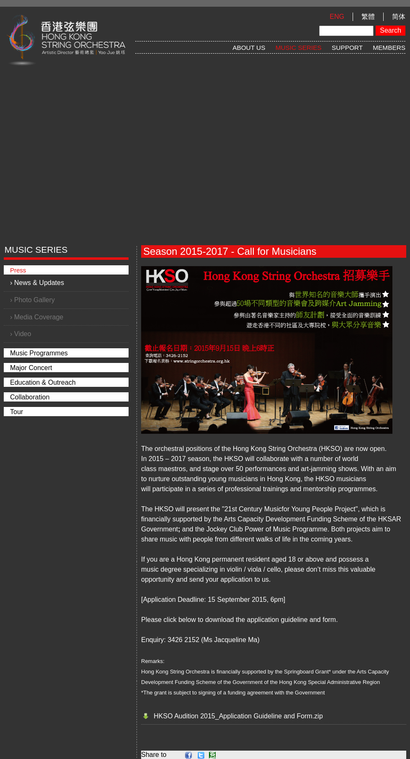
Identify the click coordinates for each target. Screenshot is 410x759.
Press (18, 270)
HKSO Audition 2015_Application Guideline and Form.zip (238, 716)
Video (22, 333)
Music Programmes (39, 353)
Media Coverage (38, 317)
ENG (337, 16)
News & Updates (39, 282)
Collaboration (29, 397)
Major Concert (31, 367)
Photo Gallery (34, 299)
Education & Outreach (43, 382)
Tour (16, 411)
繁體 (368, 16)
